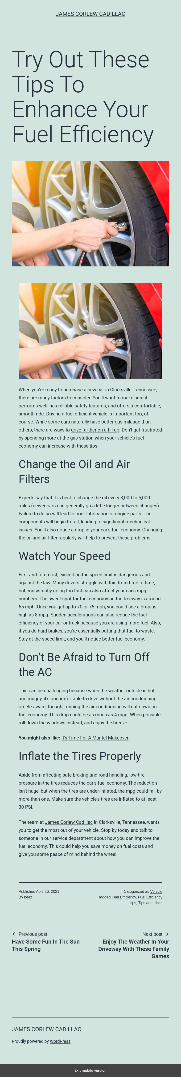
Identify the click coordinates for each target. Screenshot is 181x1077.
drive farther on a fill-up (95, 430)
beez (28, 897)
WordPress (60, 1041)
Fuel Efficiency (124, 897)
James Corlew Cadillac (90, 14)
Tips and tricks (150, 903)
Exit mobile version (90, 1070)
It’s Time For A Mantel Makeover (94, 738)
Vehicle (156, 891)
